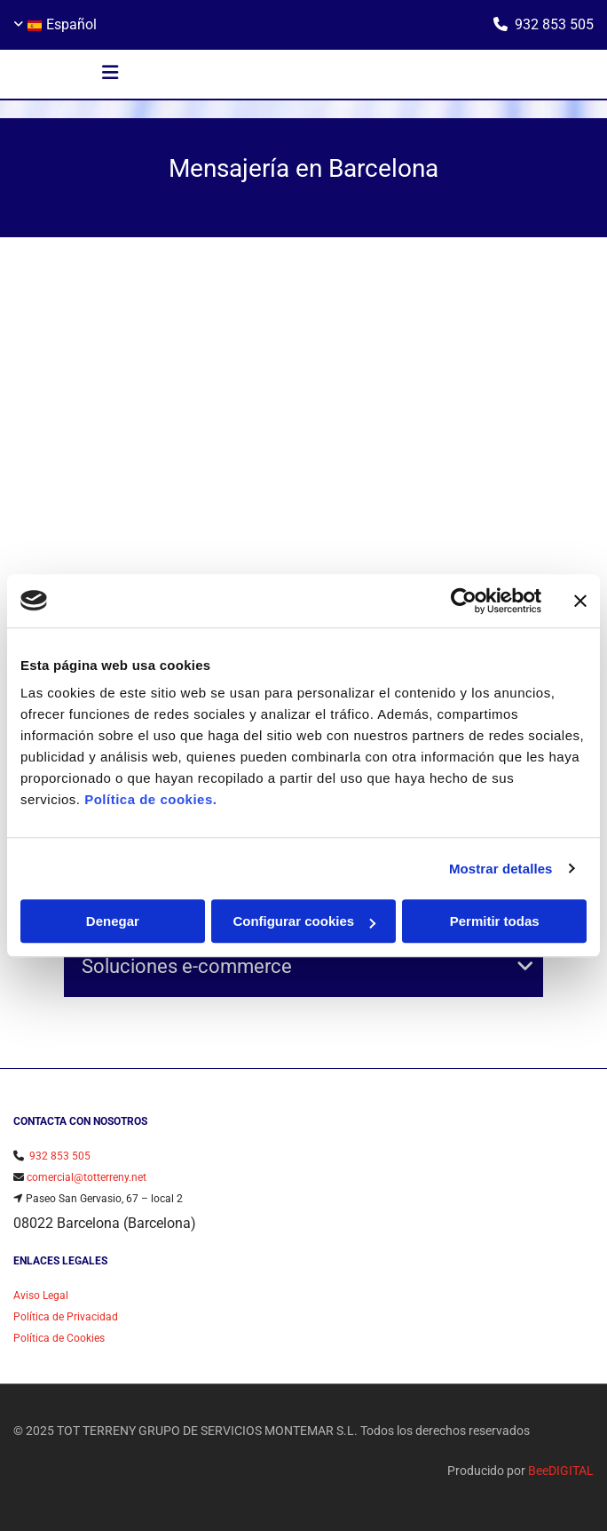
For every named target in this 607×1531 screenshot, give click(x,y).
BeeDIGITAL (561, 1470)
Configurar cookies (304, 921)
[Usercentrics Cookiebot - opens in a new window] (463, 600)
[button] (110, 74)
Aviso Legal (40, 1295)
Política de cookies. (150, 799)
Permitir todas (495, 921)
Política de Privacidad (65, 1317)
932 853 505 (554, 24)
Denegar (112, 921)
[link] (524, 967)
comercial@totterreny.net (86, 1177)
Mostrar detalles (501, 868)
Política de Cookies (59, 1338)
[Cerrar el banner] (580, 600)
